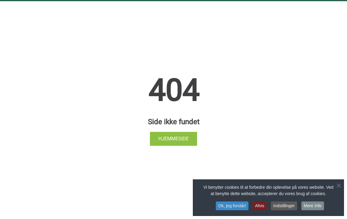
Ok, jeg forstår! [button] (232, 206)
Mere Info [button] (313, 206)
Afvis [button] (259, 206)
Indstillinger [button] (284, 206)
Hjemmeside (173, 139)
